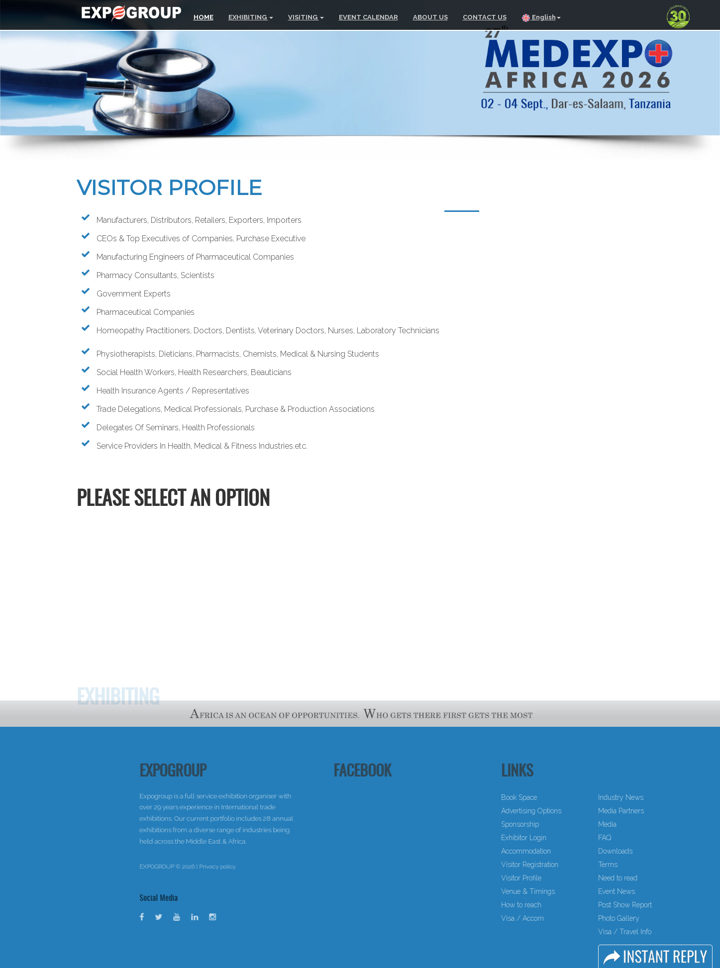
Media (631, 824)
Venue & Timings (552, 891)
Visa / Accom (546, 918)
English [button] (541, 17)
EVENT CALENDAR (368, 17)
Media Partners (645, 811)
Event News (640, 891)
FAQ (628, 838)
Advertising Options (555, 811)
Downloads (639, 851)
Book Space (543, 797)
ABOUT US (430, 17)
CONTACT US (485, 17)
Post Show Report (649, 905)
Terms (631, 865)
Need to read (641, 878)
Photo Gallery (642, 918)
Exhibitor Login (547, 838)
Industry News (644, 797)
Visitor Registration (553, 865)
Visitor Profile (545, 878)
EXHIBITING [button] (250, 17)
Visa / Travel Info (648, 932)
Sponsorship (544, 824)
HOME (203, 17)
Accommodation (550, 851)
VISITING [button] (306, 17)
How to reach (545, 905)
